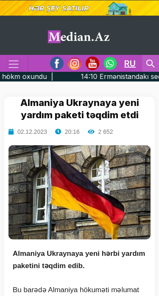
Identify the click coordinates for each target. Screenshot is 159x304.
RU (130, 63)
